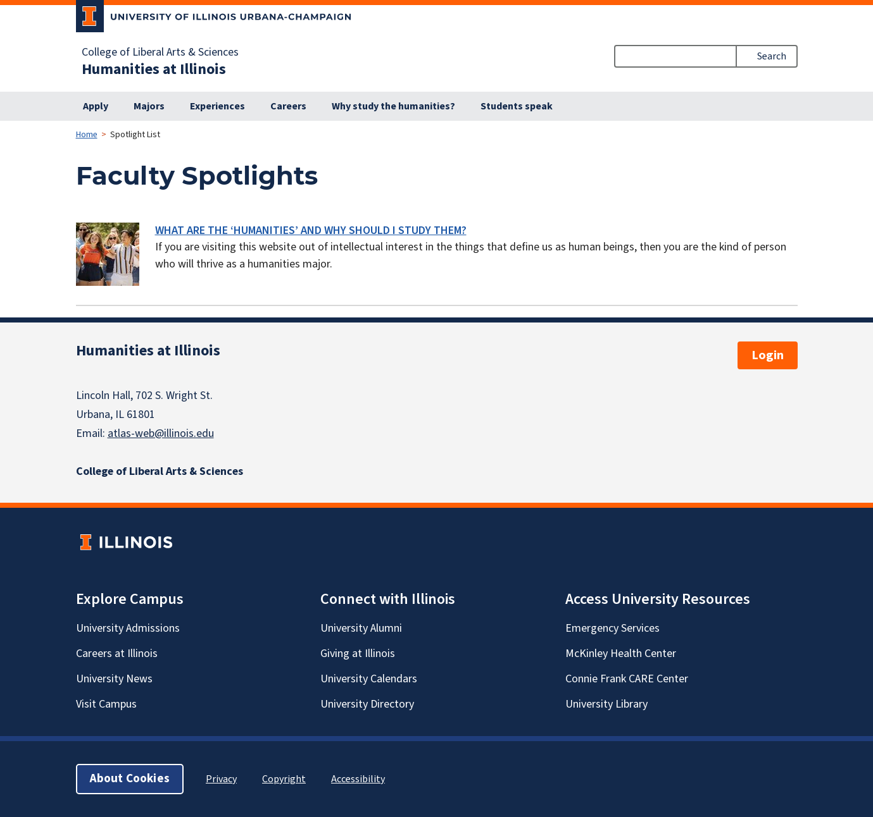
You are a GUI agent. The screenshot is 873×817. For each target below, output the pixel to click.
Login (767, 355)
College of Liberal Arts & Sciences (160, 52)
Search (771, 56)
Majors (149, 106)
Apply (95, 106)
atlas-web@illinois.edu (161, 433)
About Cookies (130, 778)
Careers (288, 106)
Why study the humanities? (393, 106)
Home (86, 134)
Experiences (217, 106)
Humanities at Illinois (154, 69)
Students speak (516, 106)
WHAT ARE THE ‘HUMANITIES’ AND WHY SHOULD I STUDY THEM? (311, 230)
